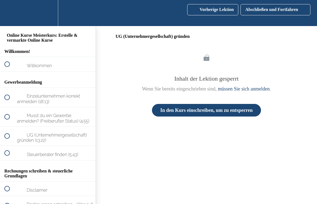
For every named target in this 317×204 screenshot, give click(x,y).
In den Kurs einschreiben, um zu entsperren (206, 110)
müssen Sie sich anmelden (243, 89)
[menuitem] (48, 13)
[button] (10, 13)
